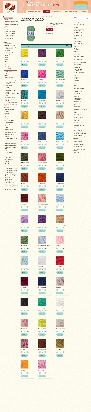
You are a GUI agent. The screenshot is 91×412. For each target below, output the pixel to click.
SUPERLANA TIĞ (77, 143)
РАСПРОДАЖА (9, 52)
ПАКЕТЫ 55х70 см (9, 38)
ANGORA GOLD (77, 27)
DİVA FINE (76, 78)
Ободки (7, 161)
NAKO (6, 59)
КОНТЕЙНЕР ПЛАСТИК (11, 140)
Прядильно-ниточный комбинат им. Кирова (10, 89)
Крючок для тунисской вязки (10, 148)
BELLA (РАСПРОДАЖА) (79, 56)
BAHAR (75, 48)
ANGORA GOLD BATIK (79, 29)
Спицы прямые (9, 179)
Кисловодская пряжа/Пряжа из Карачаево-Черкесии (10, 82)
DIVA (75, 75)
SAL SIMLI (76, 122)
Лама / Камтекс (9, 85)
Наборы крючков (9, 152)
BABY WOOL (77, 46)
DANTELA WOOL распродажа (80, 74)
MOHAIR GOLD (77, 107)
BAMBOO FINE (77, 54)
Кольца (7, 136)
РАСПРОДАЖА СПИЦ (10, 54)
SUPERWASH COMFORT (79, 146)
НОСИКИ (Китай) (9, 157)
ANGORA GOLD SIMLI (79, 30)
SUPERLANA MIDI (78, 141)
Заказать (24, 64)
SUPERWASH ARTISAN (79, 144)
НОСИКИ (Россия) (9, 159)
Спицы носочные (9, 172)
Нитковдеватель (9, 154)
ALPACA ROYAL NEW (79, 25)
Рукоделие (7, 166)
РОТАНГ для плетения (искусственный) (10, 48)
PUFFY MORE (77, 120)
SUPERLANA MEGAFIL (79, 139)
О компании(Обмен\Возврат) (35, 11)
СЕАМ (6, 95)
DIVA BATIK (76, 77)
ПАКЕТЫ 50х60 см (9, 35)
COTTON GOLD (77, 67)
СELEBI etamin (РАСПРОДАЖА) (9, 67)
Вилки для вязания (10, 120)
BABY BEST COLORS (79, 43)
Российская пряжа (8, 77)
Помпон (7, 65)
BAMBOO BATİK (77, 53)
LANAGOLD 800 (77, 98)
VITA (6, 73)
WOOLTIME (76, 152)
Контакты (83, 11)
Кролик (7, 75)
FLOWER (76, 85)
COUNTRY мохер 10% (79, 72)
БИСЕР (7, 111)
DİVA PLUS (76, 80)
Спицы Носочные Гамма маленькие (11, 176)
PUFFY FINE (76, 116)
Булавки (7, 113)
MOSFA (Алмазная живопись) (8, 19)
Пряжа (31, 16)
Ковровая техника (9, 134)
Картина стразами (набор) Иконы (11, 22)
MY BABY (76, 111)
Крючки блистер (9, 141)
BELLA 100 (76, 57)
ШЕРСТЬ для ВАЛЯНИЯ (11, 102)
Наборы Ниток (7, 106)
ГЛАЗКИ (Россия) (9, 124)
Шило (6, 187)
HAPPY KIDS (77, 93)
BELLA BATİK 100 (78, 59)
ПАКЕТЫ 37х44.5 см (10, 33)
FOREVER (76, 86)
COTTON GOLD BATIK (79, 69)
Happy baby (76, 90)
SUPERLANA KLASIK (78, 132)
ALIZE (42, 16)
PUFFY (75, 112)
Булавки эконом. (9, 115)
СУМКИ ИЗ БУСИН (9, 184)
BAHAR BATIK (77, 49)
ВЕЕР (6, 118)
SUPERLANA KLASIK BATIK (80, 133)
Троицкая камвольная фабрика (10, 99)
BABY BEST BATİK (78, 41)
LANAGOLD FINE (78, 99)
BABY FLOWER (77, 44)
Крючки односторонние (11, 145)
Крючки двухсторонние (10, 143)
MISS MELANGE (77, 106)
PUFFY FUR (76, 119)
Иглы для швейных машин (10, 130)
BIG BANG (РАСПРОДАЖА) (80, 62)
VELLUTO (76, 147)
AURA (75, 38)
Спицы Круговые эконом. (11, 170)
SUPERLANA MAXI (78, 135)
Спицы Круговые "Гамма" (11, 168)
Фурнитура (6, 107)
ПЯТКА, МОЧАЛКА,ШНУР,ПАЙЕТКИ (12, 93)
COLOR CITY (8, 71)
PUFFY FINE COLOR (78, 117)
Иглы (6, 127)
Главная (22, 16)
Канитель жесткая (9, 109)
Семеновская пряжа (10, 97)
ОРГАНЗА (7, 163)
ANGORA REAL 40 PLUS (79, 34)
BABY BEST (76, 40)
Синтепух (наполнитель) (11, 79)
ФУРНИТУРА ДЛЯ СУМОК (11, 186)
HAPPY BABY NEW (78, 91)
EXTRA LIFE (76, 83)
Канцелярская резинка (10, 132)
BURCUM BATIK (77, 64)
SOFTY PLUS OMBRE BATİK (80, 130)
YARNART (7, 61)
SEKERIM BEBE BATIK (79, 125)
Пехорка (7, 87)
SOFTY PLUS (77, 128)
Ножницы (7, 156)
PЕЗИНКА (7, 50)
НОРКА (7, 63)
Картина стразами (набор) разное (11, 25)
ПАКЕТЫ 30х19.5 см (10, 31)
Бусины (7, 116)
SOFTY (75, 127)
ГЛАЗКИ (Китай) (9, 122)
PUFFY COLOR (77, 114)
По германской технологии (10, 70)
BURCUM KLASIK (78, 65)
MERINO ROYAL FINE (79, 103)
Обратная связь (81, 7)
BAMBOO (76, 51)
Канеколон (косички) (10, 45)
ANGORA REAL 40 (78, 32)
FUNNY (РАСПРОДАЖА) (79, 88)
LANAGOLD (76, 96)
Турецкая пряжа (36, 16)
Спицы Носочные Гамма (11, 174)
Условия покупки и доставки (71, 11)
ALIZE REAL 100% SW (79, 24)
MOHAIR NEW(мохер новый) (80, 109)
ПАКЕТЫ (6, 29)
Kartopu (7, 57)
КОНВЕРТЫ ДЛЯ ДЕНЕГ (11, 138)
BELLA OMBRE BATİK (79, 61)
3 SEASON (76, 22)
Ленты (6, 150)
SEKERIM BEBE (77, 124)
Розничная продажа (56, 11)
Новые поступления (80, 3)
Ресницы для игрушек (10, 165)
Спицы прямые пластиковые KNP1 (10, 181)
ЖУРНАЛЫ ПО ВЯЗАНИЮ (10, 104)
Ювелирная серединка (10, 189)
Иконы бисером (8, 28)
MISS (75, 104)
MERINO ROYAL (77, 101)
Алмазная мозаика (8, 17)
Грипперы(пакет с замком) (11, 126)
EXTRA (75, 82)
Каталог (47, 11)
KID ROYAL (76, 94)
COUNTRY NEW (77, 70)
